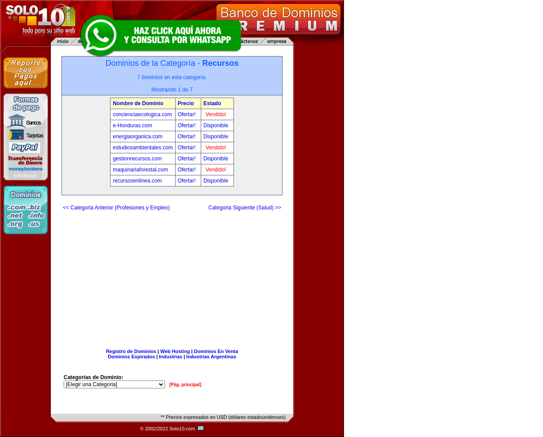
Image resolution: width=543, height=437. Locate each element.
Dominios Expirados (131, 356)
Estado (212, 103)
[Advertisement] (172, 276)
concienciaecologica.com (142, 114)
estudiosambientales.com (142, 147)
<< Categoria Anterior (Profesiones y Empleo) (116, 208)
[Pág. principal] (185, 384)
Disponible (215, 125)
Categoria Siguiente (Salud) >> (244, 208)
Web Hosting (175, 351)
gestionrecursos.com (137, 159)
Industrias (171, 356)
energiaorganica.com (137, 136)
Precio (186, 103)
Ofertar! (187, 114)
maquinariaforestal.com (140, 170)
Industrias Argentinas (211, 356)
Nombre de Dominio (138, 103)
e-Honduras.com (132, 125)
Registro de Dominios (131, 351)
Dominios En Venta (216, 351)
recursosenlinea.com (137, 181)
